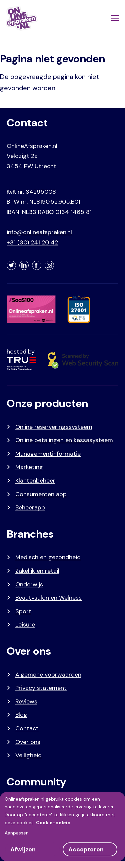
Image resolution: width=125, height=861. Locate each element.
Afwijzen (23, 849)
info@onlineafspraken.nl (39, 232)
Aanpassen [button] (17, 833)
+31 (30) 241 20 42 (32, 242)
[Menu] (114, 18)
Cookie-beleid (53, 823)
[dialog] (62, 826)
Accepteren (86, 849)
